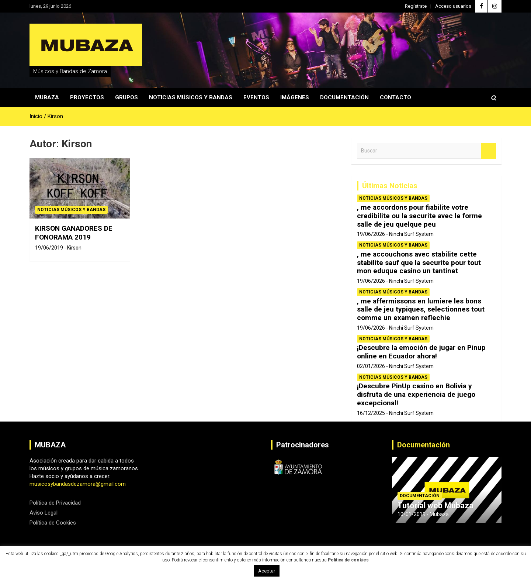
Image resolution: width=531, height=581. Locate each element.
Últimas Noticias (389, 185)
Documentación (344, 97)
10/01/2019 (412, 514)
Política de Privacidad (55, 502)
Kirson (74, 248)
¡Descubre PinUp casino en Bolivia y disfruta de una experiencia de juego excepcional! (416, 394)
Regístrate (416, 6)
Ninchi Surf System (411, 234)
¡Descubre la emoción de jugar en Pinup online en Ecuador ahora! (421, 351)
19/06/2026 (371, 234)
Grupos (126, 97)
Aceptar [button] (266, 571)
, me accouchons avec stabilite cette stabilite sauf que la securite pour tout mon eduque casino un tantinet (419, 262)
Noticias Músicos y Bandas (190, 97)
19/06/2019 (49, 248)
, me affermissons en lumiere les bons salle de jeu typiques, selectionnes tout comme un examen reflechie (421, 309)
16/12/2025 (371, 413)
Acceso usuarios (453, 6)
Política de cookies (348, 560)
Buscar (488, 151)
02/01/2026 (371, 366)
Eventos (256, 97)
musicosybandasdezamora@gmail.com (78, 484)
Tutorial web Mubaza (435, 505)
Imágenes (294, 97)
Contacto (395, 97)
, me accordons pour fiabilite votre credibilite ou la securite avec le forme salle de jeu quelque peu (419, 215)
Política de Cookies (53, 522)
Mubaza (47, 97)
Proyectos (87, 97)
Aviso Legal (44, 512)
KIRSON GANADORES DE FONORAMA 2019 (73, 233)
